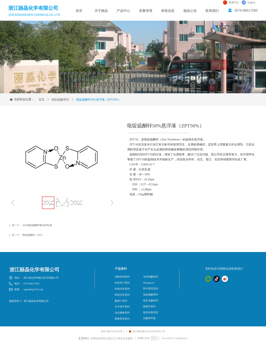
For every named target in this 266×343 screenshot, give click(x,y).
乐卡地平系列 (122, 306)
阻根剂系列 (149, 306)
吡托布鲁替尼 (150, 312)
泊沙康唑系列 (122, 312)
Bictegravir (148, 282)
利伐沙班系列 (122, 288)
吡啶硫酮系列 (60, 99)
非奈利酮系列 (150, 276)
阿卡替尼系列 (150, 288)
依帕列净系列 (122, 276)
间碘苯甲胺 (149, 318)
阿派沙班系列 (122, 294)
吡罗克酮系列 (150, 300)
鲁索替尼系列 (122, 318)
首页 (41, 99)
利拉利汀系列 (122, 282)
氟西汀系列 (121, 300)
